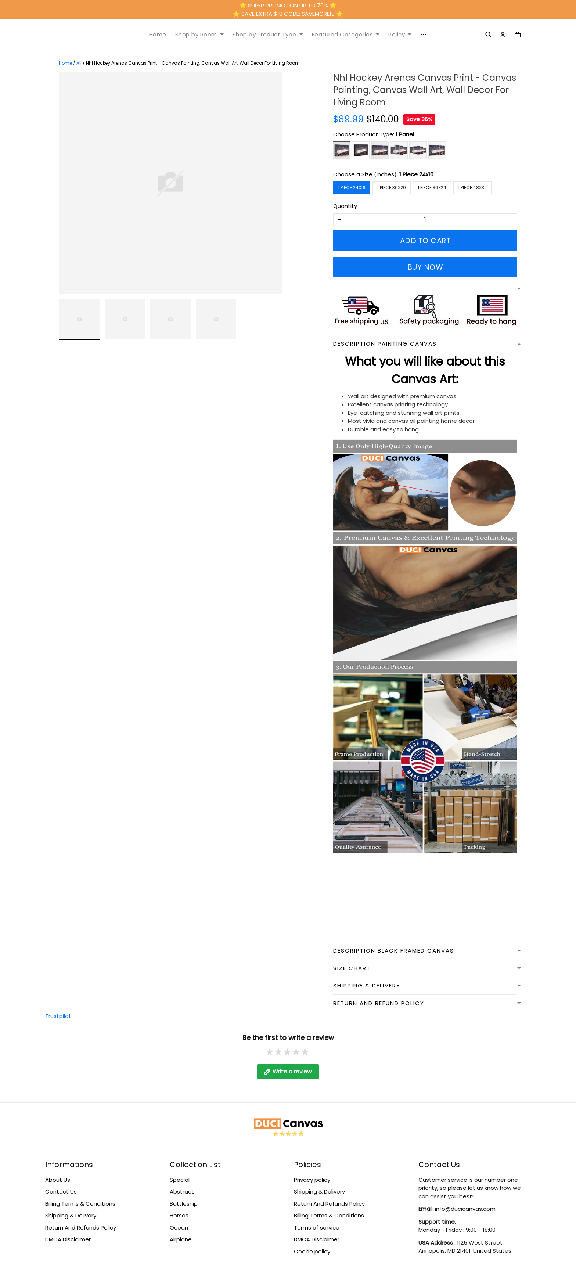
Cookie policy (312, 1251)
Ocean (179, 1227)
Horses (179, 1215)
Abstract (182, 1191)
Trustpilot (58, 1016)
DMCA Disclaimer (68, 1239)
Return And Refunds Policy (80, 1227)
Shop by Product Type (268, 34)
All (79, 63)
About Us (57, 1180)
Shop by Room (199, 34)
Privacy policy (312, 1180)
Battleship (184, 1203)
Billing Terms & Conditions (80, 1203)
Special (180, 1180)
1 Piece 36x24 (432, 187)
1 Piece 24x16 (416, 174)
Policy (399, 34)
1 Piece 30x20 (391, 187)
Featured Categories (346, 34)
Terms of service (316, 1227)
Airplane (181, 1239)
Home (157, 34)
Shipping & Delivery (70, 1215)
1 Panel (405, 134)
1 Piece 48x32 (472, 187)
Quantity (345, 206)
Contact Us (61, 1191)
